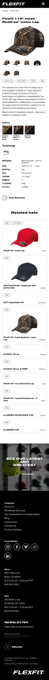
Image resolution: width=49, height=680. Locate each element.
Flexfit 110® (15, 11)
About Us (9, 507)
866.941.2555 (11, 584)
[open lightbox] (7, 130)
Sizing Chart (10, 522)
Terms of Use (23, 664)
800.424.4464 (11, 611)
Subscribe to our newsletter (19, 627)
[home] (21, 4)
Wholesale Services (14, 510)
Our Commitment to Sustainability (22, 514)
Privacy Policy (10, 664)
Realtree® (22, 81)
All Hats (5, 11)
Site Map (33, 664)
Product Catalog (12, 530)
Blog (6, 518)
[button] (43, 4)
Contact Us (10, 526)
